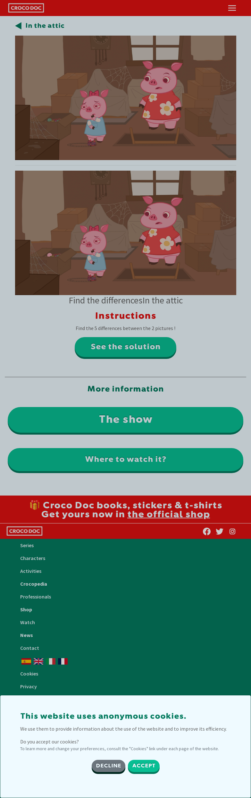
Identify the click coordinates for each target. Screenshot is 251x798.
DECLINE (108, 765)
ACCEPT (143, 765)
